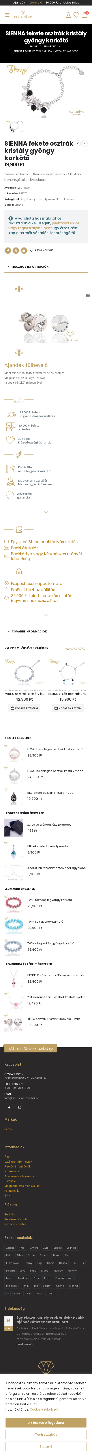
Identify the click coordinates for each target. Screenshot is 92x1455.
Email (24, 250)
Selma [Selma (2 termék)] (60, 1286)
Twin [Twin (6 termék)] (28, 1293)
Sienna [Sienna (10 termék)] (73, 1286)
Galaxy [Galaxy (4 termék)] (28, 1263)
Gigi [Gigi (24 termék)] (39, 1263)
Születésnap (67, 199)
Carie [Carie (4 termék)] (31, 1255)
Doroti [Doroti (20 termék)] (56, 1255)
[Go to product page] (24, 671)
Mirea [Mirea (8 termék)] (9, 1278)
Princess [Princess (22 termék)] (11, 1286)
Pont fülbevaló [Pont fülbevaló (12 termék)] (64, 1278)
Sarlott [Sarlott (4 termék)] (47, 1286)
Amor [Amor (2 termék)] (22, 1248)
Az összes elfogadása (46, 1422)
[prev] (78, 143)
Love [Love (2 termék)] (22, 1270)
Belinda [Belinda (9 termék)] (71, 1248)
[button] (68, 648)
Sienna (19, 205)
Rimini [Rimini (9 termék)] (25, 1286)
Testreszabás (46, 1434)
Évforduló (35, 690)
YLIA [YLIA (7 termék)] (61, 1293)
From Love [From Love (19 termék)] (12, 1263)
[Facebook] (9, 1107)
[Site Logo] (23, 15)
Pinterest (15, 250)
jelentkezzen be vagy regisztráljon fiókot (43, 226)
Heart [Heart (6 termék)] (50, 1263)
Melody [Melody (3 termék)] (58, 1270)
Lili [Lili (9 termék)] (82, 1263)
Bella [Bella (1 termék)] (9, 1255)
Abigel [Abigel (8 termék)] (10, 1248)
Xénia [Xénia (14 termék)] (50, 1293)
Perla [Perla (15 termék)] (47, 1278)
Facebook (7, 250)
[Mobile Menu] (7, 15)
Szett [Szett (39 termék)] (17, 1293)
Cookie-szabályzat (44, 1409)
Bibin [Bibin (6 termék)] (20, 1255)
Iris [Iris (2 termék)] (74, 1263)
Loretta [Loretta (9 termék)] (10, 1270)
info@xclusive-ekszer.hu (22, 1098)
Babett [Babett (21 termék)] (58, 1248)
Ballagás (24, 690)
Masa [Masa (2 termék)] (45, 1270)
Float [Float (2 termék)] (68, 1255)
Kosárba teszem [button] (26, 708)
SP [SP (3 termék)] (7, 1293)
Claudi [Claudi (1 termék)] (44, 1255)
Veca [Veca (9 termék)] (39, 1293)
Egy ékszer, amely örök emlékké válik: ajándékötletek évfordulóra (51, 1319)
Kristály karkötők (48, 199)
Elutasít (46, 1446)
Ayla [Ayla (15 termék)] (46, 1248)
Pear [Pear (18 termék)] (36, 1278)
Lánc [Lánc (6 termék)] (33, 1270)
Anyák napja (29, 199)
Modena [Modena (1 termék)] (23, 1278)
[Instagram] (19, 1107)
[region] (46, 1414)
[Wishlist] (76, 15)
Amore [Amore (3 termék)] (34, 1248)
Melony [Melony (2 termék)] (72, 1270)
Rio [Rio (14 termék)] (36, 1286)
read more (25, 1344)
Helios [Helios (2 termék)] (63, 1263)
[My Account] (68, 15)
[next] (84, 143)
